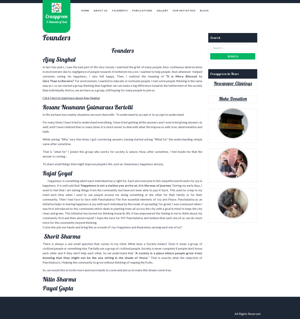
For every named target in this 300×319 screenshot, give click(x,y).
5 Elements (120, 10)
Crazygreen (56, 16)
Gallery (162, 10)
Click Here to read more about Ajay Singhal (71, 98)
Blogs (204, 10)
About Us (100, 10)
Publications (142, 10)
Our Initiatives (184, 10)
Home (85, 10)
